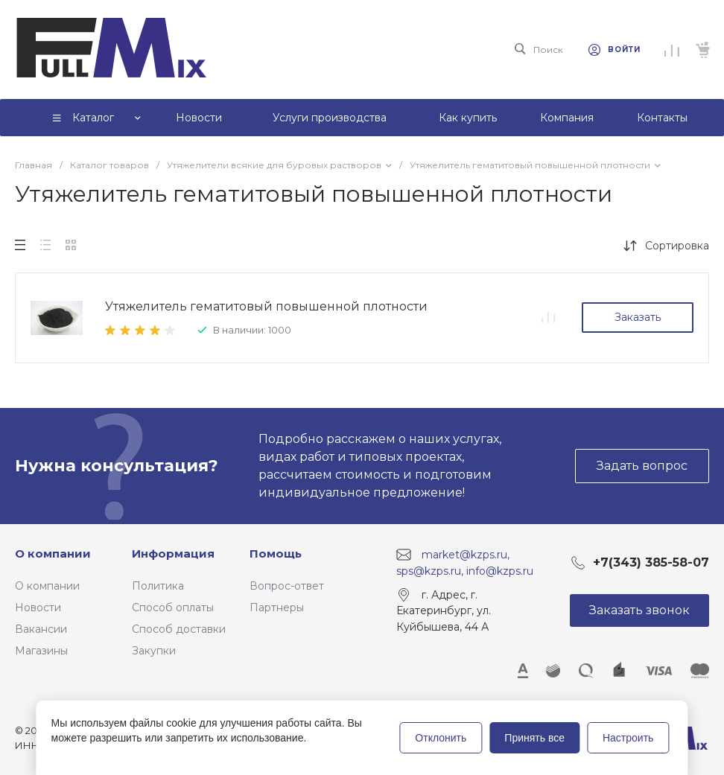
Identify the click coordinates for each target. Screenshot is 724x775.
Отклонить (440, 738)
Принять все (534, 738)
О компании (53, 553)
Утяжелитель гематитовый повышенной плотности (266, 306)
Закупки (154, 650)
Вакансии (41, 629)
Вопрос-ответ (287, 586)
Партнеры (277, 607)
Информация (173, 553)
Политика (158, 586)
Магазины (41, 650)
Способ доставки (179, 629)
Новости (38, 607)
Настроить (628, 738)
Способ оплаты (173, 607)
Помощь (276, 553)
